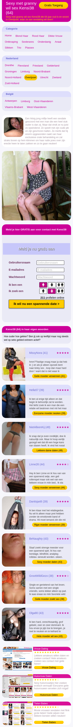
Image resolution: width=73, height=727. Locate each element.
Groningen (11, 71)
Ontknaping (11, 41)
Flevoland (23, 65)
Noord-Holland (13, 77)
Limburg (25, 71)
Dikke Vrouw (55, 35)
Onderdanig (44, 41)
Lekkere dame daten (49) (50, 450)
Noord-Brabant (42, 71)
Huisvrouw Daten (49, 695)
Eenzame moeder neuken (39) (49, 413)
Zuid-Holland (12, 83)
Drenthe (9, 65)
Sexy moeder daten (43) (49, 562)
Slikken (9, 47)
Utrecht (44, 77)
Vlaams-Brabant (14, 107)
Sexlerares (28, 41)
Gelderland (53, 65)
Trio (19, 47)
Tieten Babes (49, 722)
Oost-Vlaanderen (43, 101)
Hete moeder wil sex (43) (49, 636)
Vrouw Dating (49, 667)
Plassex (29, 47)
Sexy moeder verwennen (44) (49, 487)
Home (8, 35)
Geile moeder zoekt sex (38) (49, 599)
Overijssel (30, 77)
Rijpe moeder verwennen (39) (49, 524)
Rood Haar (38, 35)
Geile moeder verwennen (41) (49, 376)
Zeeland (56, 77)
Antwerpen (11, 100)
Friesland (38, 65)
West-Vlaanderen (36, 107)
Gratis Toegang (53, 5)
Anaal (58, 41)
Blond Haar (22, 35)
